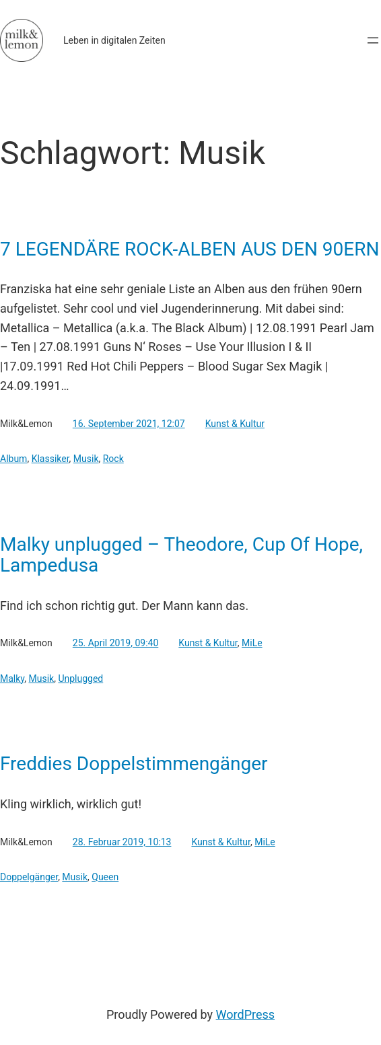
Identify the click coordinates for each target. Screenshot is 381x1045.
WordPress (245, 1014)
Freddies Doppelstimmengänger (134, 764)
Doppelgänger (29, 877)
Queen (105, 877)
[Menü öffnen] (373, 40)
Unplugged (80, 678)
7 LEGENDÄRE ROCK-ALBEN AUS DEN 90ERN (190, 249)
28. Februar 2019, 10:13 (122, 842)
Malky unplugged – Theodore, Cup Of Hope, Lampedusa (181, 555)
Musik (86, 458)
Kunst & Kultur (235, 423)
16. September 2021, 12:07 (129, 423)
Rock (113, 458)
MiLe (252, 642)
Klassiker (50, 458)
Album (13, 458)
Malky (12, 678)
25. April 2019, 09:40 (115, 642)
